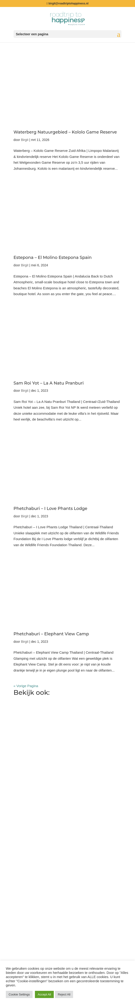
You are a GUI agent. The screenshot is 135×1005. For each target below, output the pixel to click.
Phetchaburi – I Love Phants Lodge (50, 508)
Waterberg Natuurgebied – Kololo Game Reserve (65, 132)
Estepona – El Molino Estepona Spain (53, 257)
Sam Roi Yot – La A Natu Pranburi (49, 383)
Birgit (24, 140)
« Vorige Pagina (26, 686)
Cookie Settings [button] (19, 994)
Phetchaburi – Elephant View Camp (51, 633)
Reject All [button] (64, 994)
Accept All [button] (44, 994)
